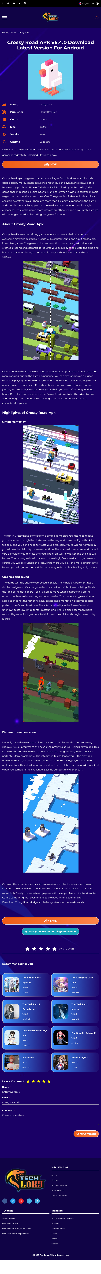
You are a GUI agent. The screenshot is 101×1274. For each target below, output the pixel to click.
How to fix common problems (16, 1245)
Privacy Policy (58, 1202)
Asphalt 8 (56, 1234)
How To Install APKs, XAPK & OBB (18, 1240)
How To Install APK (11, 1234)
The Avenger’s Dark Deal (83, 985)
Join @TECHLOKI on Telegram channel (50, 935)
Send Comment (84, 1142)
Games (13, 34)
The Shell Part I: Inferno (81, 1013)
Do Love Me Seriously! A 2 (30, 1040)
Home (5, 34)
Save (50, 166)
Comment (8, 1119)
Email (6, 1106)
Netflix (55, 1245)
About (55, 1185)
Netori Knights (80, 1065)
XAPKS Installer (9, 1228)
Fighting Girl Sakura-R (79, 1040)
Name (6, 1095)
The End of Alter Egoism (32, 985)
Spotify (55, 1257)
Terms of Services (60, 1196)
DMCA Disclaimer (60, 1207)
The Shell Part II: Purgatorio (32, 1013)
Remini (55, 1251)
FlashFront (29, 1065)
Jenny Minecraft (59, 1240)
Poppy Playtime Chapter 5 (64, 1228)
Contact (55, 1190)
